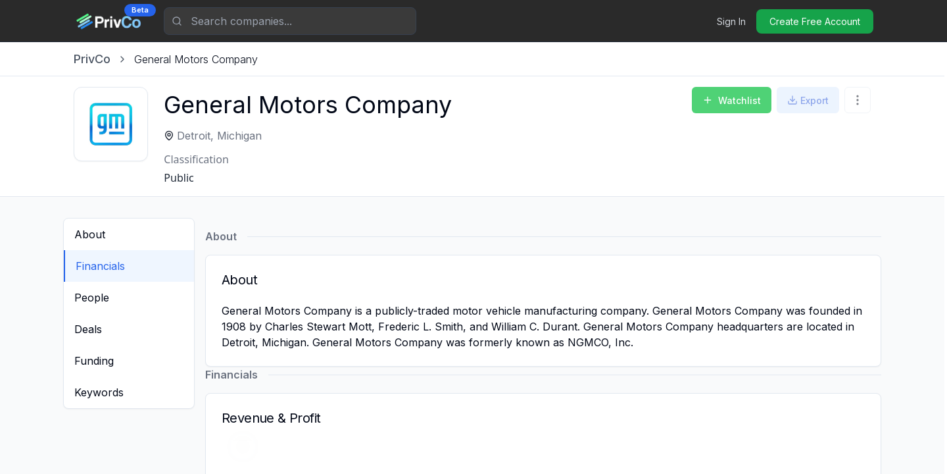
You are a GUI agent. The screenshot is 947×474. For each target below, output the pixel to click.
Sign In (731, 21)
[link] (196, 59)
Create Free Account (814, 21)
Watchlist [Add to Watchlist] (731, 100)
